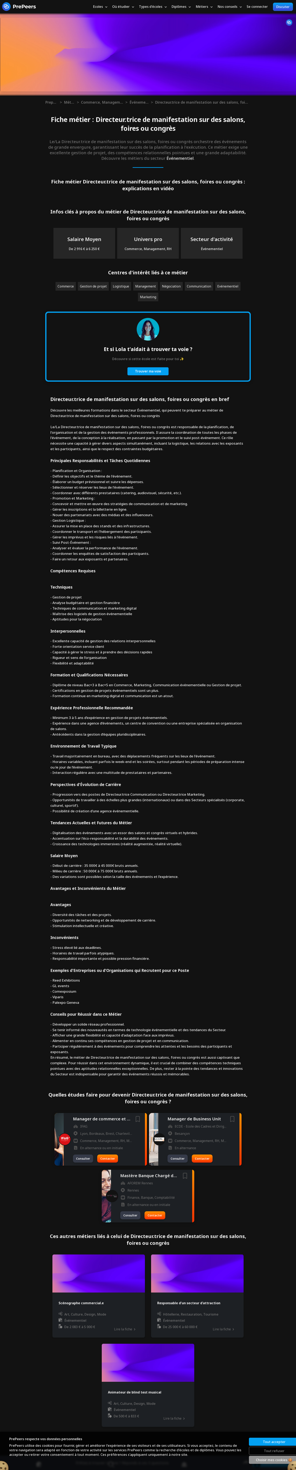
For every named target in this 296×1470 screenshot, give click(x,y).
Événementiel (139, 102)
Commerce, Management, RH (102, 102)
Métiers (69, 102)
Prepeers (51, 102)
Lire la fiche (124, 1329)
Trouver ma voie (148, 371)
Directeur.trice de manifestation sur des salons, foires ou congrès (202, 102)
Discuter (283, 7)
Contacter (107, 1158)
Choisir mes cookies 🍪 (260, 1459)
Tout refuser (260, 1450)
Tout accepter (260, 1441)
